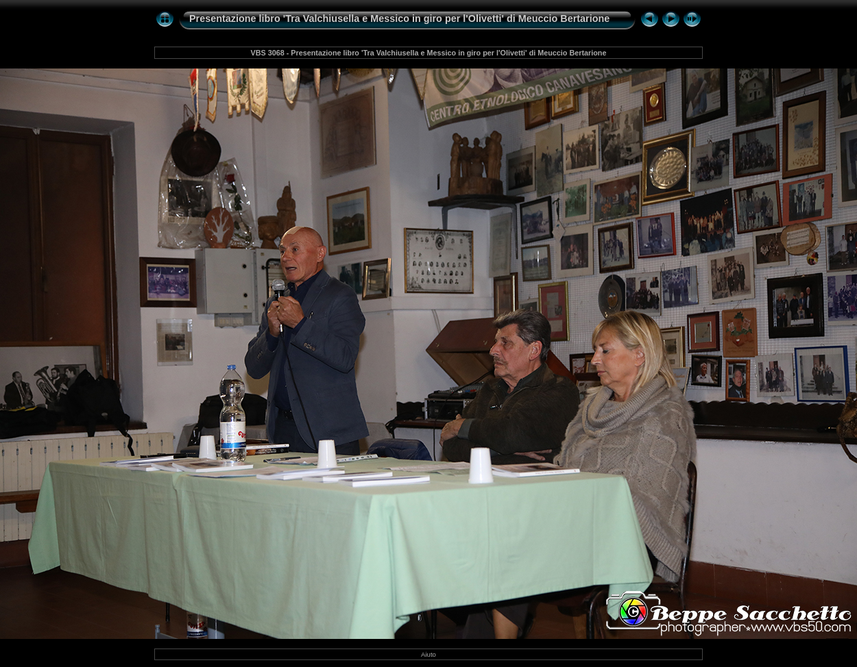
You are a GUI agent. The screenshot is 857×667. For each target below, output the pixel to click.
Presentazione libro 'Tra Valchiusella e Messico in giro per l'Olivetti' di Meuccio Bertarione (399, 18)
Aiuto (428, 654)
